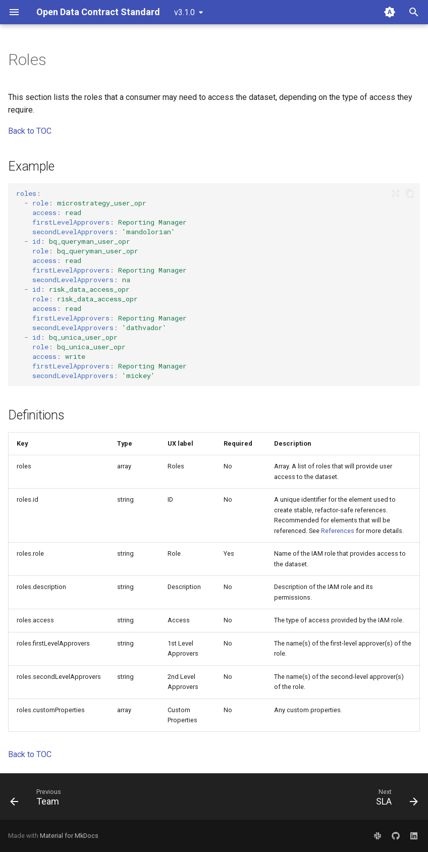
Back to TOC (29, 131)
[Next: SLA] (394, 799)
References (337, 531)
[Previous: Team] (38, 799)
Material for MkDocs (69, 835)
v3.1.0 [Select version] (184, 12)
